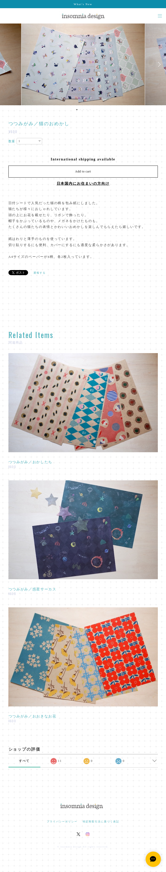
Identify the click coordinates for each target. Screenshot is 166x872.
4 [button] (86, 109)
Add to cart (83, 171)
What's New (83, 4)
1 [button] (76, 109)
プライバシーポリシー (62, 821)
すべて (24, 761)
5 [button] (90, 109)
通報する (39, 272)
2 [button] (80, 109)
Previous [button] (7, 64)
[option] (83, 64)
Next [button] (158, 64)
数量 (12, 141)
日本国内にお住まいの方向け (83, 183)
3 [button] (83, 109)
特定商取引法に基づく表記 (101, 821)
